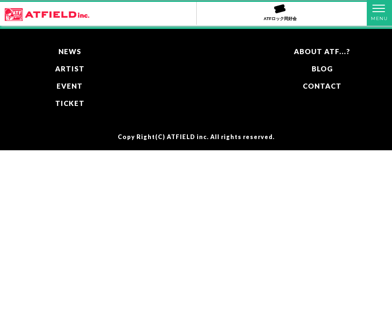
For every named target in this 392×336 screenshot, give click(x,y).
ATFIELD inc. (188, 136)
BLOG (322, 68)
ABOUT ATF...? (322, 51)
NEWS (69, 51)
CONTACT (322, 86)
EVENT (70, 86)
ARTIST (70, 68)
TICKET (70, 103)
